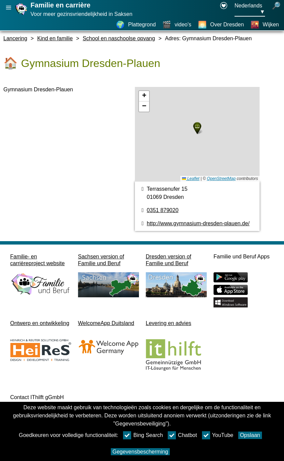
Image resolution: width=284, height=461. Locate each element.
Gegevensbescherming (140, 452)
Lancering (15, 38)
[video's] (177, 25)
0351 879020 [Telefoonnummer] (162, 210)
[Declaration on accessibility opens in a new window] (224, 9)
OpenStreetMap (221, 178)
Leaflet (190, 178)
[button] (197, 128)
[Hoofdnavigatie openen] (8, 7)
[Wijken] (265, 25)
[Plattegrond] (136, 25)
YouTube (218, 435)
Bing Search (143, 435)
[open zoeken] (276, 9)
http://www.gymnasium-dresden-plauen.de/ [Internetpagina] (198, 223)
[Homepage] (22, 15)
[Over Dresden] (221, 25)
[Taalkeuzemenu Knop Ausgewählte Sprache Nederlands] (250, 9)
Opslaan (250, 435)
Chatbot (182, 435)
